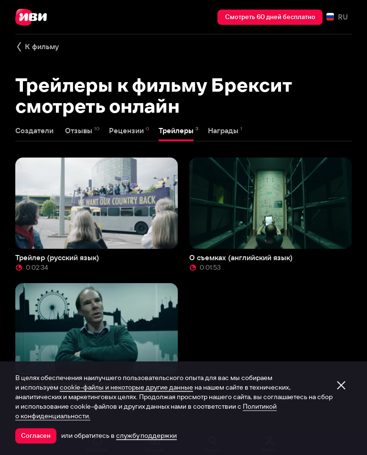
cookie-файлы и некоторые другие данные (126, 387)
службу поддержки (146, 435)
